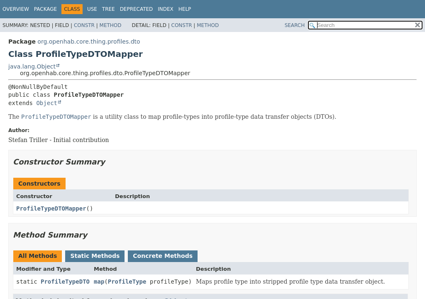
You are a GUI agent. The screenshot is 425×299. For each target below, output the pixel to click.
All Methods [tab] (37, 255)
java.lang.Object (32, 66)
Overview (15, 9)
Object (46, 103)
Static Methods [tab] (95, 255)
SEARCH (295, 25)
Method (111, 25)
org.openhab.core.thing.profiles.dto (88, 41)
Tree (108, 9)
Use (92, 9)
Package (45, 9)
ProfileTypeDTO (65, 281)
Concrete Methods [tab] (163, 255)
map (99, 281)
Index (165, 9)
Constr (84, 25)
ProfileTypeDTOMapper (51, 208)
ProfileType (127, 281)
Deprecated (136, 9)
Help (184, 9)
